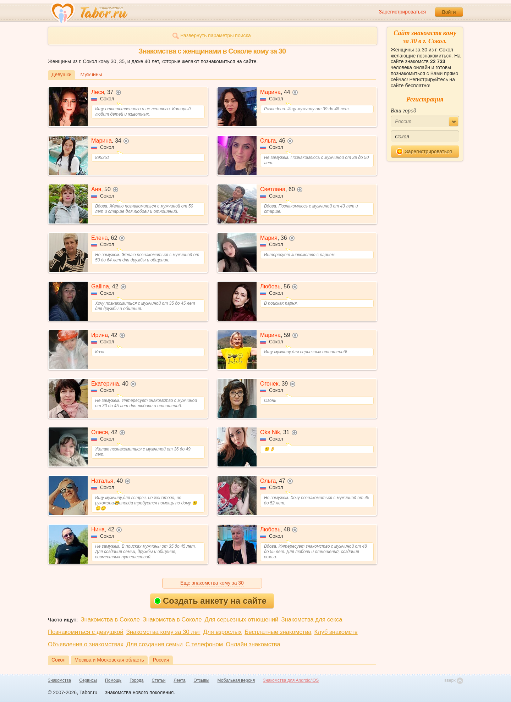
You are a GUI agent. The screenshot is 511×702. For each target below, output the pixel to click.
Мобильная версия (236, 680)
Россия (161, 660)
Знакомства (59, 680)
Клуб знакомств (336, 632)
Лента (179, 680)
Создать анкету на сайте (210, 601)
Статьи (159, 680)
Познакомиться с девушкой (85, 632)
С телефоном (204, 644)
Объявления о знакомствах (85, 644)
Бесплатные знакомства (277, 632)
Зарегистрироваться (402, 12)
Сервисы (88, 680)
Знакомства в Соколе (110, 619)
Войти (449, 12)
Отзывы (201, 680)
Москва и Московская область (109, 660)
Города (136, 680)
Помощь (113, 680)
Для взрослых (222, 632)
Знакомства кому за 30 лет (163, 632)
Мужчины (91, 74)
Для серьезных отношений (242, 619)
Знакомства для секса (311, 619)
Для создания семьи (154, 644)
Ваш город (403, 110)
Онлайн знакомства (253, 644)
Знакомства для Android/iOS (291, 680)
